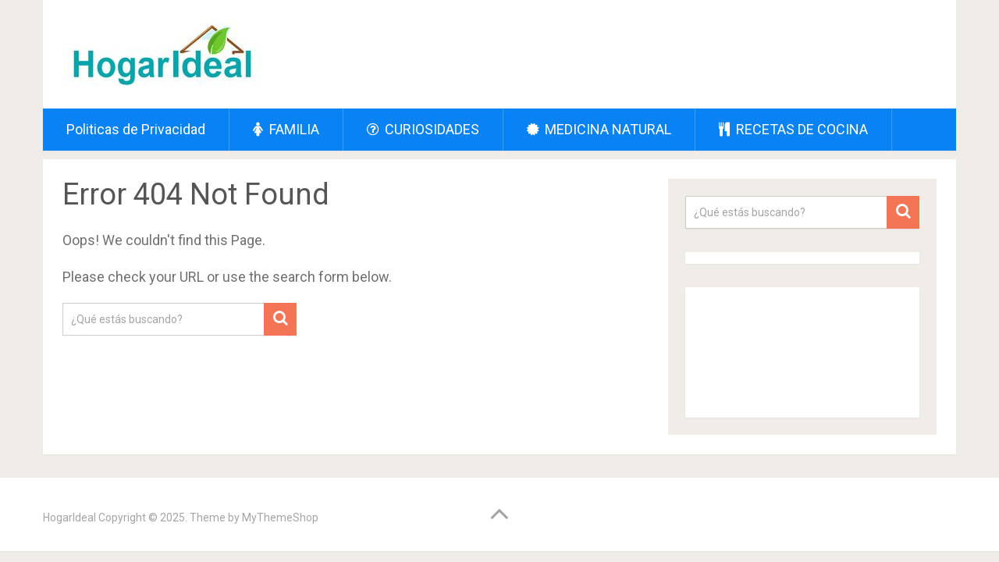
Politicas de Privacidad (135, 129)
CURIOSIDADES (423, 129)
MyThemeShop (280, 517)
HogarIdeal (69, 517)
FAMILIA (286, 129)
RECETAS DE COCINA (793, 129)
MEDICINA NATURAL (599, 129)
